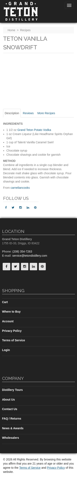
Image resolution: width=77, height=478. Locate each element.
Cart (5, 302)
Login (6, 350)
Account (8, 321)
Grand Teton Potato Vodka (34, 130)
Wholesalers (10, 437)
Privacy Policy (12, 330)
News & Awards (12, 428)
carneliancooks (20, 187)
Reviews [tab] (28, 113)
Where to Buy (11, 311)
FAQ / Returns (11, 418)
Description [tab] (12, 113)
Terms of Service (13, 340)
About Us (8, 399)
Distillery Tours (12, 389)
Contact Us (9, 409)
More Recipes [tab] (46, 113)
